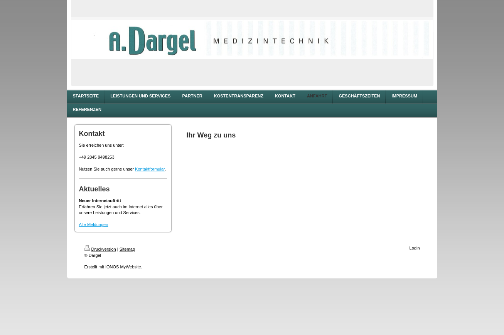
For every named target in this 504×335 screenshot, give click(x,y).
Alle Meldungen (93, 224)
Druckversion (100, 249)
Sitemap (127, 249)
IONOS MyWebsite (123, 267)
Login (415, 248)
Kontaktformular (150, 169)
